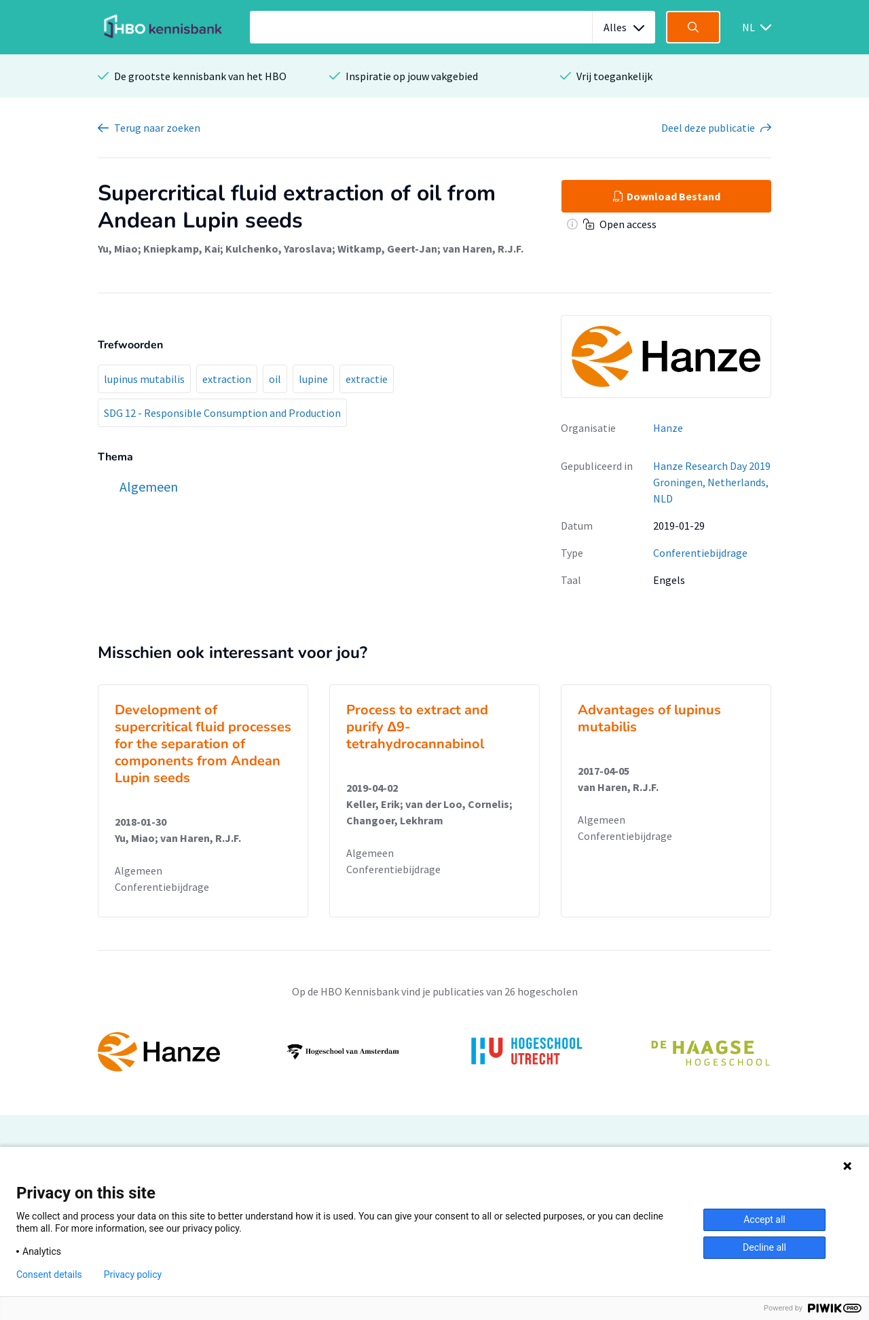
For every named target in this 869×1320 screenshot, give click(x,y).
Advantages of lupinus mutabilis (649, 718)
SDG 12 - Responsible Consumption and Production (222, 413)
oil (275, 379)
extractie (367, 379)
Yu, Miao (118, 248)
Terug (157, 128)
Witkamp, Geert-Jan (387, 248)
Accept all (764, 1219)
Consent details (49, 1274)
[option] (434, 1051)
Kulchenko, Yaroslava (278, 248)
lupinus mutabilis (144, 379)
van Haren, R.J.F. (483, 248)
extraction (226, 379)
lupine (313, 379)
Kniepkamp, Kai (181, 248)
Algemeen (138, 870)
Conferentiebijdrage (700, 553)
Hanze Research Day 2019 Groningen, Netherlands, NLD (712, 482)
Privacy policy (133, 1274)
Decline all (764, 1247)
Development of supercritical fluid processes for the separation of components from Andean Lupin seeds (203, 744)
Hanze (668, 428)
